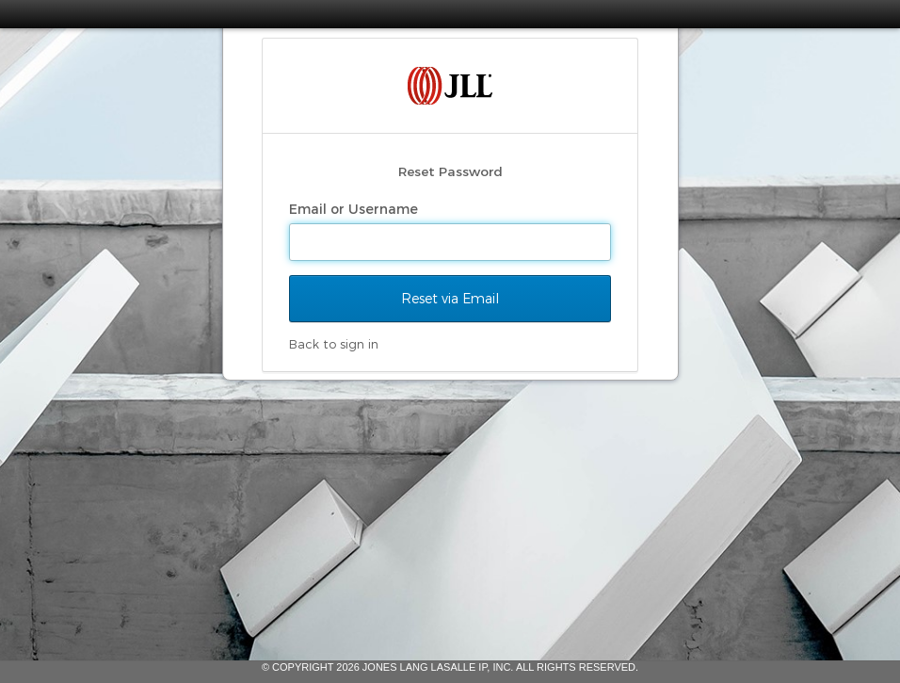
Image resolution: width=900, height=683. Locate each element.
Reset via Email (450, 298)
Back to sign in (333, 343)
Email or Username (355, 209)
